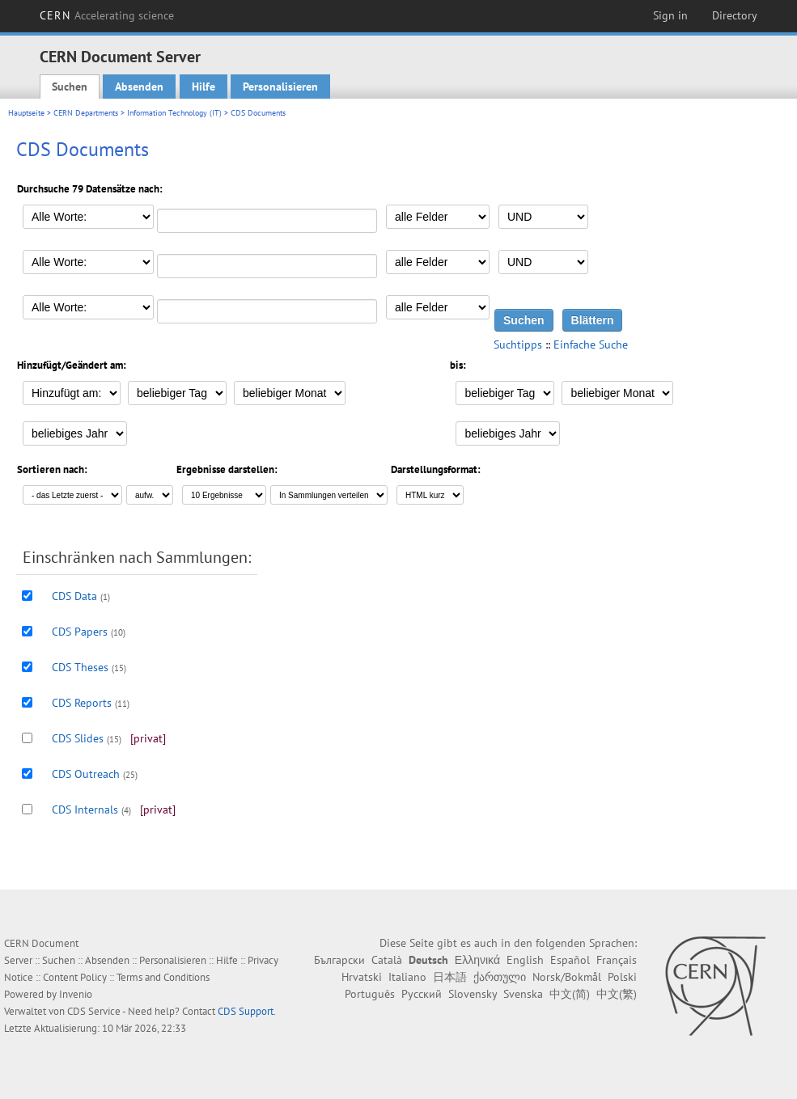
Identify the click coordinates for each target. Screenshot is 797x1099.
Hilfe (203, 86)
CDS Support (245, 1011)
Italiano (407, 977)
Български (339, 960)
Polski (622, 977)
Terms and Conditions (163, 977)
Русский (421, 994)
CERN (107, 15)
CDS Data (74, 596)
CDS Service (94, 1011)
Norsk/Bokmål (566, 977)
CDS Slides (78, 738)
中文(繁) (616, 994)
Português (370, 994)
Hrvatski (361, 977)
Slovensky (472, 994)
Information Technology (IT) (174, 113)
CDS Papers (80, 631)
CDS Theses (80, 667)
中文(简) (569, 994)
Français (616, 960)
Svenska (523, 994)
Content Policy (75, 977)
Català (386, 960)
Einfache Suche (590, 344)
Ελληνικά (477, 960)
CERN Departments (85, 113)
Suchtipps (518, 344)
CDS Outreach (86, 774)
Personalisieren (280, 86)
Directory (734, 15)
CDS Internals (85, 809)
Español (570, 960)
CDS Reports (82, 702)
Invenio (75, 994)
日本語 (450, 977)
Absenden (139, 86)
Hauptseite (26, 113)
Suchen (69, 86)
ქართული (499, 977)
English (525, 960)
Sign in (670, 15)
